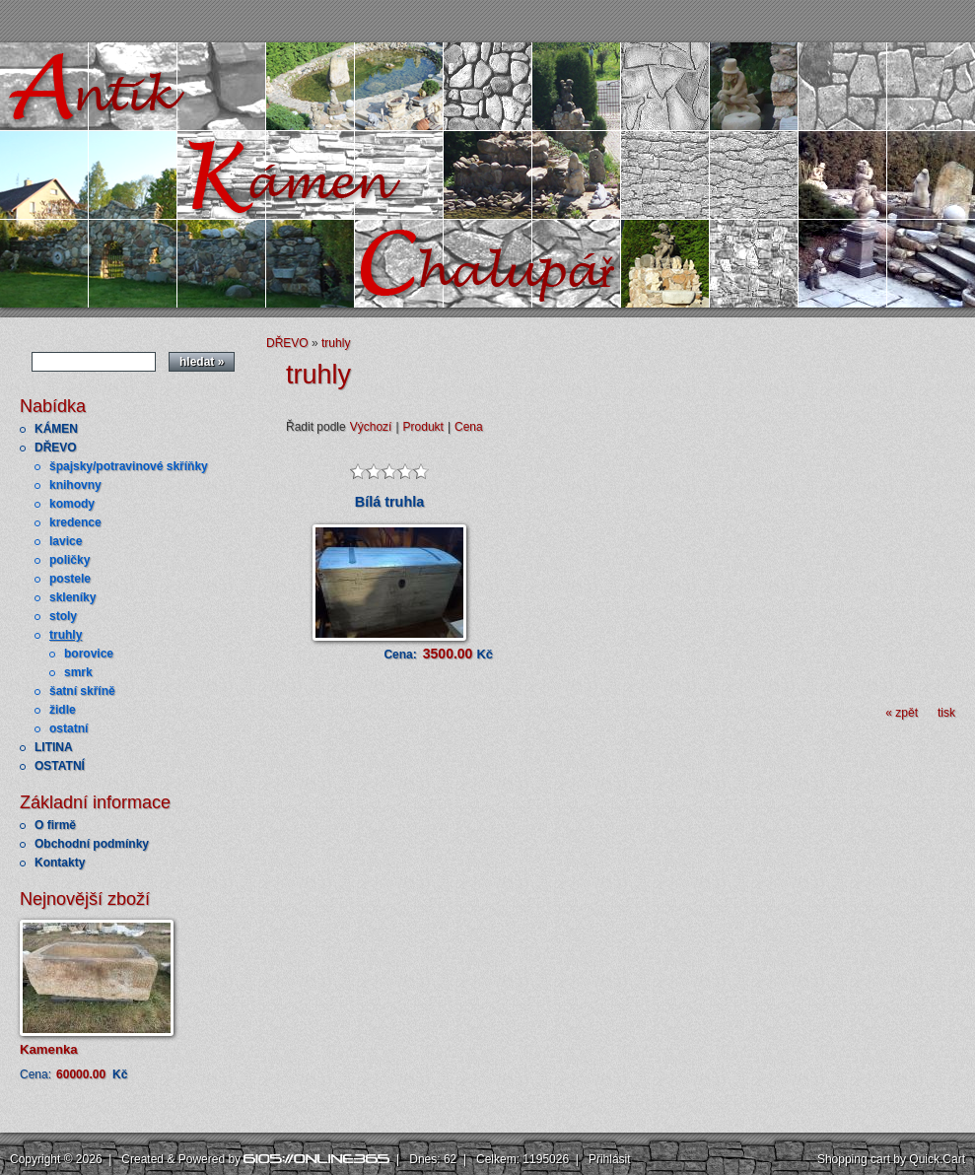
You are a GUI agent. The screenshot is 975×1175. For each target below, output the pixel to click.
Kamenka (49, 1049)
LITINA (54, 747)
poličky (69, 560)
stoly (63, 616)
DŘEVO (56, 447)
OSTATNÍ (60, 766)
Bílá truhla (389, 502)
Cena (468, 427)
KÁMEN (56, 429)
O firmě (55, 825)
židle (62, 710)
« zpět (901, 713)
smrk (78, 672)
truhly (65, 635)
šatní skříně (82, 691)
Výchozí (371, 427)
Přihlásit (610, 1159)
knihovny (75, 485)
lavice (65, 541)
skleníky (72, 597)
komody (72, 504)
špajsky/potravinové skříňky (128, 466)
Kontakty (60, 862)
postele (70, 579)
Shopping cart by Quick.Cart (891, 1159)
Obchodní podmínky (92, 844)
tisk (946, 713)
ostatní (68, 728)
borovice (88, 653)
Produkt (423, 427)
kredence (75, 522)
